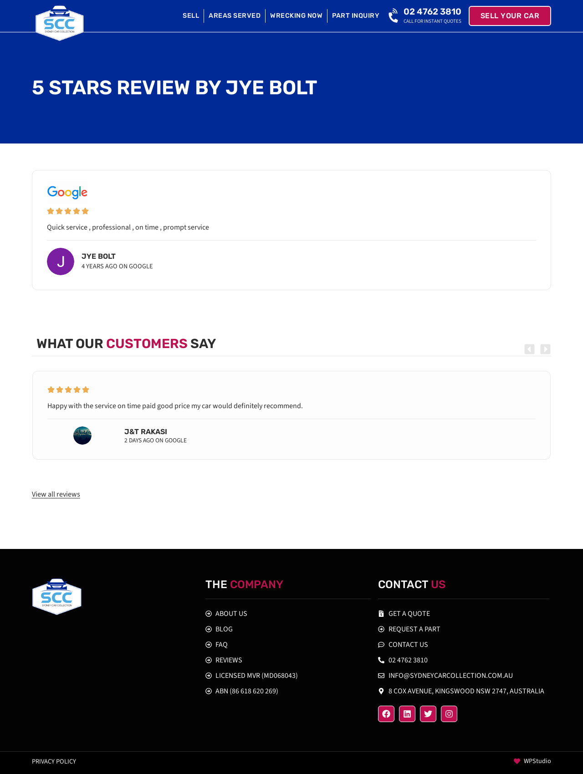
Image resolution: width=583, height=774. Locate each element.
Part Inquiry (355, 16)
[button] (529, 349)
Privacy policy (54, 761)
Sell (191, 16)
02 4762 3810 (432, 11)
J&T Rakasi (145, 431)
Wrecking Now (296, 16)
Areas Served (235, 16)
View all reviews (56, 494)
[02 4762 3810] (394, 16)
